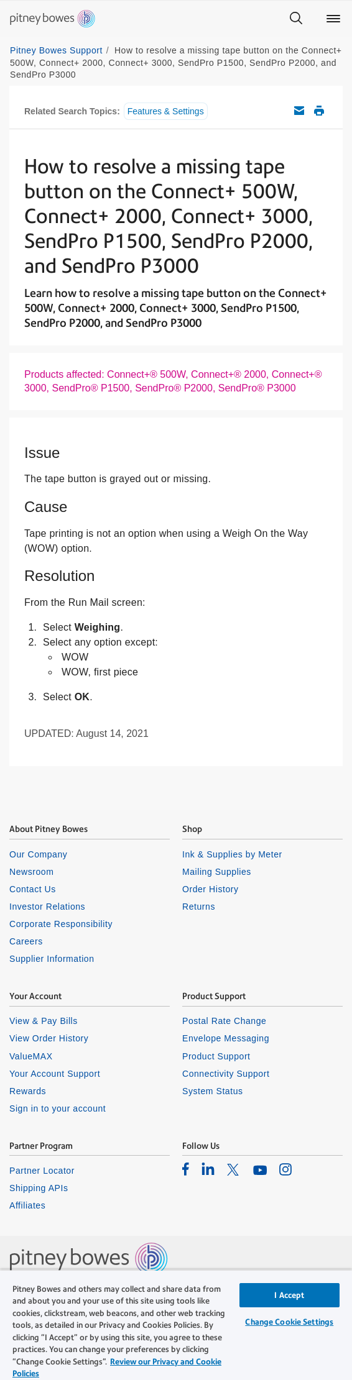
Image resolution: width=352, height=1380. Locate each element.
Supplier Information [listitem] (52, 959)
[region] (176, 1324)
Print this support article (319, 111)
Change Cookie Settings (289, 1322)
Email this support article (299, 111)
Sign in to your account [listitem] (57, 1108)
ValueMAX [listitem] (31, 1056)
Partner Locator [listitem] (42, 1171)
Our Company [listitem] (38, 854)
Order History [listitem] (210, 889)
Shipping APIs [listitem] (38, 1188)
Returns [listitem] (198, 907)
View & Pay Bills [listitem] (43, 1021)
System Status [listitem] (212, 1091)
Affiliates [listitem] (27, 1205)
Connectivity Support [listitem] (225, 1074)
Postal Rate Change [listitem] (224, 1021)
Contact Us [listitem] (32, 889)
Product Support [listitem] (216, 1056)
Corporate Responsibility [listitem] (61, 924)
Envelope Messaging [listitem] (225, 1038)
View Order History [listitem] (48, 1038)
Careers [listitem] (26, 941)
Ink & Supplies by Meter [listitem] (232, 854)
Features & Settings (165, 111)
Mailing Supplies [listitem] (216, 872)
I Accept (289, 1295)
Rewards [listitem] (27, 1091)
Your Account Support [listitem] (54, 1074)
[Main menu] (333, 18)
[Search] (296, 18)
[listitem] (185, 1169)
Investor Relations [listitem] (47, 907)
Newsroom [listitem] (31, 872)
